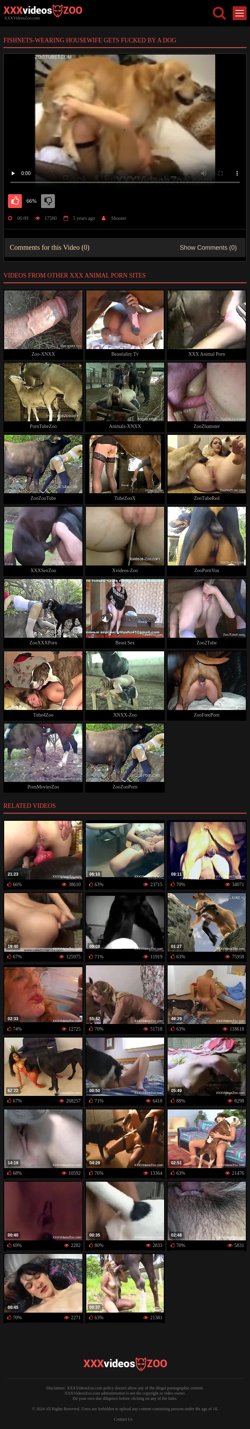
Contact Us (123, 1419)
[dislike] (48, 201)
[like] (15, 201)
